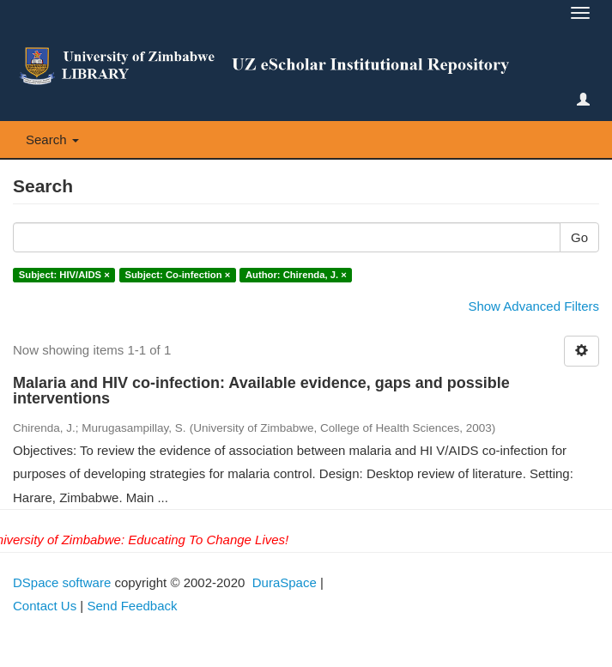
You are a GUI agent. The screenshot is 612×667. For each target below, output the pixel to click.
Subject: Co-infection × (177, 275)
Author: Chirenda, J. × (296, 275)
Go (579, 237)
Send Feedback (132, 605)
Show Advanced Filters (533, 306)
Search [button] (52, 139)
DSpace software (62, 582)
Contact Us (44, 605)
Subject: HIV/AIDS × (64, 275)
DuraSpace (284, 582)
